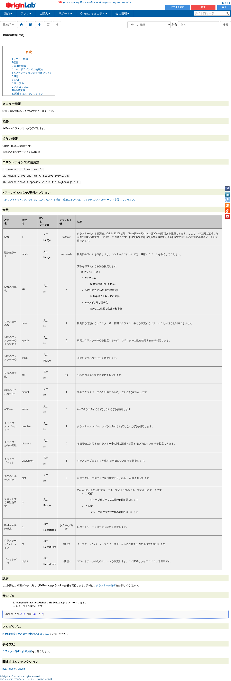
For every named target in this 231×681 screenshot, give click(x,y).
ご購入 (44, 13)
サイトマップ (6, 679)
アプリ (25, 13)
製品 (8, 13)
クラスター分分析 (106, 585)
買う (224, 7)
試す (203, 7)
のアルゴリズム (25, 633)
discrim (22, 668)
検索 (225, 24)
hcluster (12, 668)
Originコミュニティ (93, 13)
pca (4, 668)
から (174, 24)
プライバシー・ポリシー (25, 679)
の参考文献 (17, 651)
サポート (65, 13)
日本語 (8, 24)
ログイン (226, 3)
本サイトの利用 (45, 679)
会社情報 (122, 13)
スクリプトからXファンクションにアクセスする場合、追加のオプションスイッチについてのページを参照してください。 (69, 199)
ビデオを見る (178, 7)
